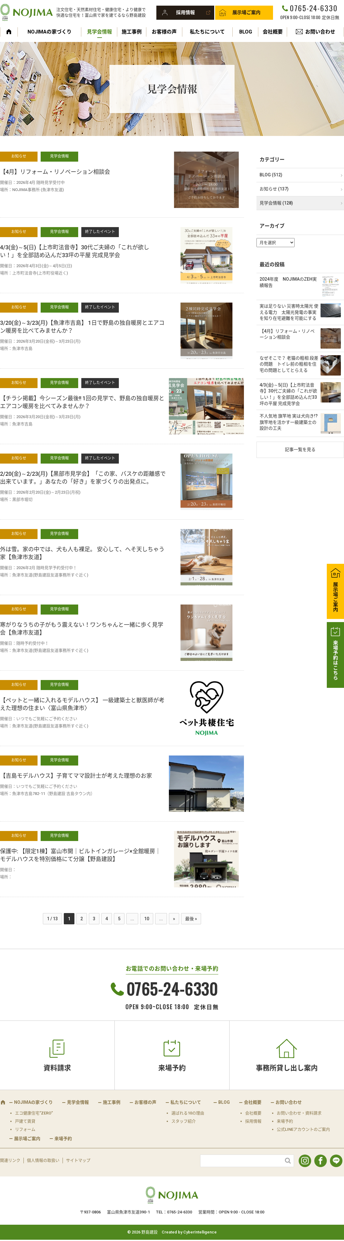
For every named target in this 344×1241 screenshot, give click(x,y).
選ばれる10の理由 (187, 1113)
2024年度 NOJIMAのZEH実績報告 (288, 282)
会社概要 (273, 32)
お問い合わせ (320, 32)
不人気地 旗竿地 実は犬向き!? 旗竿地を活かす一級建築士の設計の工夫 (291, 422)
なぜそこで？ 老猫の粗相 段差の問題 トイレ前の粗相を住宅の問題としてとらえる (289, 364)
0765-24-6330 (313, 7)
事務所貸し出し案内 (287, 1068)
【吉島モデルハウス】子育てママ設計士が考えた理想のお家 (76, 775)
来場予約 (172, 1068)
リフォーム (25, 1129)
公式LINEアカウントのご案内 (303, 1129)
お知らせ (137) (274, 188)
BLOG (245, 32)
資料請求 (57, 1068)
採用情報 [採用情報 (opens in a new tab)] (253, 1121)
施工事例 (132, 32)
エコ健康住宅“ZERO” (34, 1113)
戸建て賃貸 (25, 1121)
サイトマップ (78, 1160)
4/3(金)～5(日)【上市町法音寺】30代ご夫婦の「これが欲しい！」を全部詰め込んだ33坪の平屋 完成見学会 (288, 394)
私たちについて (207, 32)
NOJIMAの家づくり (50, 32)
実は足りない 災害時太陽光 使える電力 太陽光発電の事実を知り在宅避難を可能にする (289, 312)
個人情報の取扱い (43, 1160)
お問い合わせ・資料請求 (299, 1113)
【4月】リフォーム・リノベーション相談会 (55, 172)
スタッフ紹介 (183, 1121)
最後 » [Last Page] (191, 918)
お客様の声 (164, 32)
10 (146, 918)
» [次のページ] (174, 918)
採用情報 (185, 12)
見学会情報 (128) (276, 202)
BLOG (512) (271, 174)
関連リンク (10, 1160)
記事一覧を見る (300, 449)
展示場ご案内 (246, 12)
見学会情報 (99, 32)
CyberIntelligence (200, 1232)
